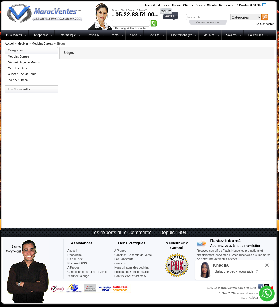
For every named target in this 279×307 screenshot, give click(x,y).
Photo (115, 35)
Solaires (231, 35)
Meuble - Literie (18, 68)
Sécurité (154, 35)
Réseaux (93, 35)
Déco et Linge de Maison (24, 62)
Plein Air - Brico (18, 79)
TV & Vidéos (14, 35)
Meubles (208, 35)
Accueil (9, 43)
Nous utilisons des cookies (131, 267)
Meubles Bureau (42, 43)
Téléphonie (40, 35)
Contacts (120, 263)
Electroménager (181, 35)
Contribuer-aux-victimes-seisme (130, 278)
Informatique (68, 35)
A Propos (120, 250)
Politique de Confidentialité (131, 271)
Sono (133, 35)
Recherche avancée (207, 22)
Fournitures (255, 35)
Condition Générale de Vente (133, 254)
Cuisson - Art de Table (22, 74)
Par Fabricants (123, 259)
